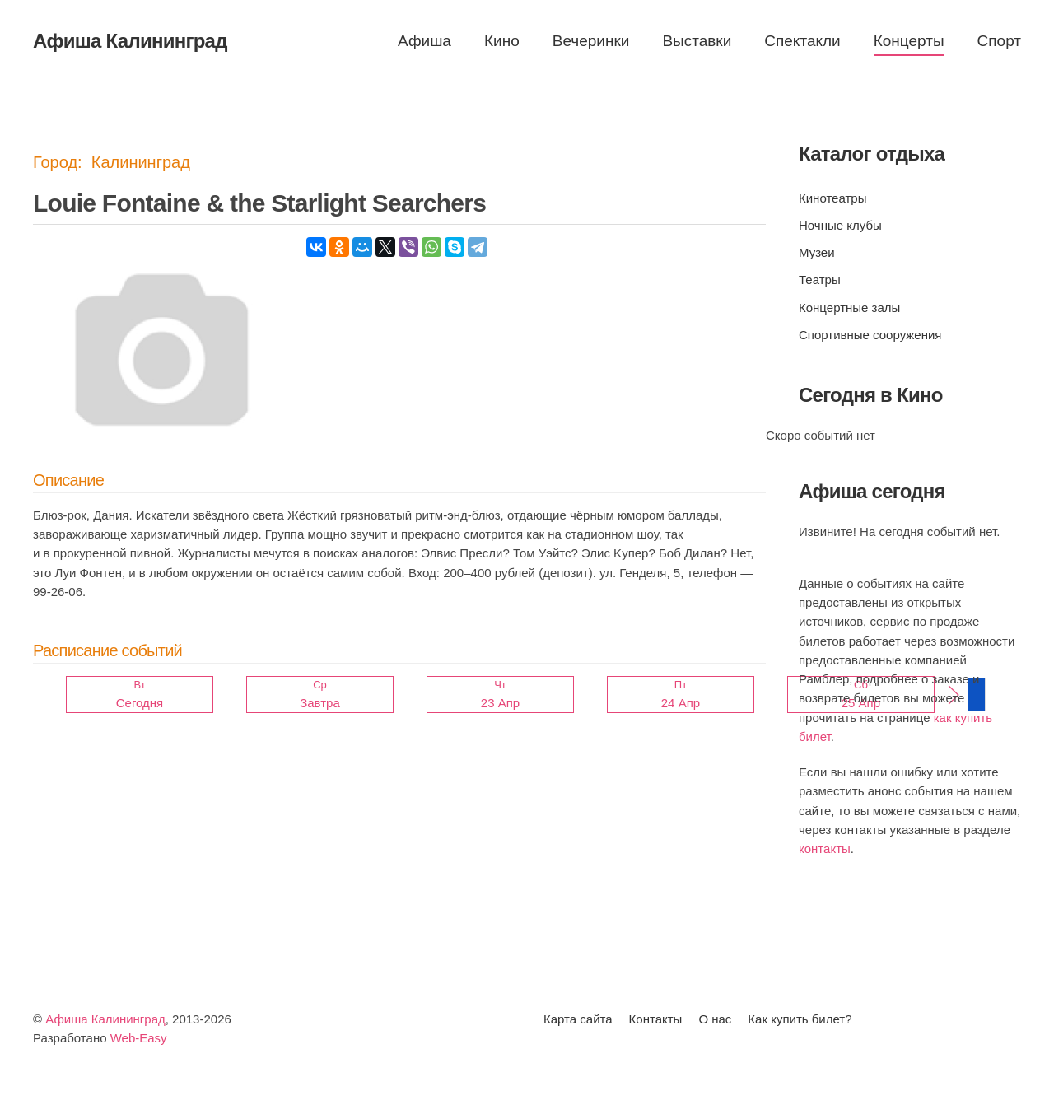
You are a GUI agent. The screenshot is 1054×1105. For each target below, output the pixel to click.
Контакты (656, 1019)
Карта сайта (578, 1019)
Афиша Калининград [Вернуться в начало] (130, 41)
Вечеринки (591, 40)
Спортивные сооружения (870, 335)
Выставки (696, 40)
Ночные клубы (840, 225)
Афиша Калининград (105, 1019)
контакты (825, 849)
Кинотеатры (832, 198)
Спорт (999, 40)
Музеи (817, 252)
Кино (502, 40)
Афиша (424, 40)
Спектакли (802, 40)
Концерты (909, 40)
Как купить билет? (799, 1019)
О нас (714, 1019)
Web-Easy (138, 1038)
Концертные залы (849, 308)
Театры (820, 280)
